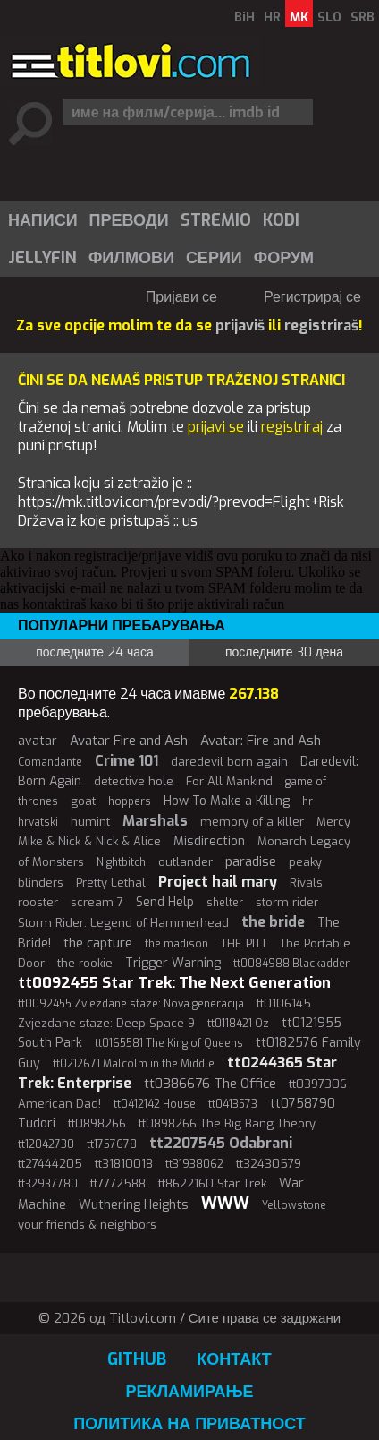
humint (90, 821)
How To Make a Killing (227, 801)
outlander (185, 862)
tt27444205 (50, 1163)
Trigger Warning (173, 963)
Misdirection (209, 841)
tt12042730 (46, 1144)
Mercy (333, 821)
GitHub (136, 1359)
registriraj (292, 426)
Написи (43, 220)
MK (299, 17)
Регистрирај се (312, 296)
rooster (38, 902)
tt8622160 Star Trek (212, 1183)
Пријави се (181, 296)
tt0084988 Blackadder (291, 963)
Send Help (165, 902)
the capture (97, 943)
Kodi (281, 220)
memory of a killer (252, 821)
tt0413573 (232, 1104)
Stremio (216, 220)
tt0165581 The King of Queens (169, 1043)
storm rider (287, 902)
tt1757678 (112, 1144)
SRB (362, 17)
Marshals (155, 820)
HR (272, 17)
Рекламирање (189, 1391)
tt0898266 (97, 1123)
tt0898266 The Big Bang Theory (227, 1123)
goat (83, 801)
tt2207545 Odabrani (220, 1143)
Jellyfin (42, 258)
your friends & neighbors (87, 1224)
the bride (273, 922)
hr (307, 801)
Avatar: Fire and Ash (260, 741)
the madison (176, 944)
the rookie (85, 963)
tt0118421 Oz (238, 1023)
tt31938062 (194, 1164)
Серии (214, 258)
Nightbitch (121, 862)
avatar (37, 741)
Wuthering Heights (134, 1204)
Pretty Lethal (111, 882)
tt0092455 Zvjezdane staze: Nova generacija (131, 1004)
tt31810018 (124, 1163)
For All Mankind (229, 781)
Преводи (129, 220)
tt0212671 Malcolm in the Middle (134, 1064)
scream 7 (97, 902)
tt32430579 (268, 1163)
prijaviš (240, 325)
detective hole (133, 781)
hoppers (129, 801)
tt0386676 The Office (210, 1084)
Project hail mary (217, 881)
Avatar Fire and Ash (129, 741)
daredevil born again (229, 761)
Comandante (50, 762)
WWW (225, 1203)
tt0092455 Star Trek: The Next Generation (174, 983)
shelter (224, 903)
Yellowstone (294, 1205)
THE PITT (244, 943)
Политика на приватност (189, 1424)
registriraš (321, 325)
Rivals (306, 882)
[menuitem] (42, 220)
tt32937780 (48, 1184)
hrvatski (38, 822)
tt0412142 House (155, 1104)
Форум (284, 258)
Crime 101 (126, 760)
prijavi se (216, 426)
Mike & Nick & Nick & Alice (89, 841)
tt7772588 (118, 1183)
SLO (329, 17)
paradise (250, 861)
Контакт (234, 1359)
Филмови (131, 258)
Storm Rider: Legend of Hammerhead (123, 922)
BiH (244, 17)
